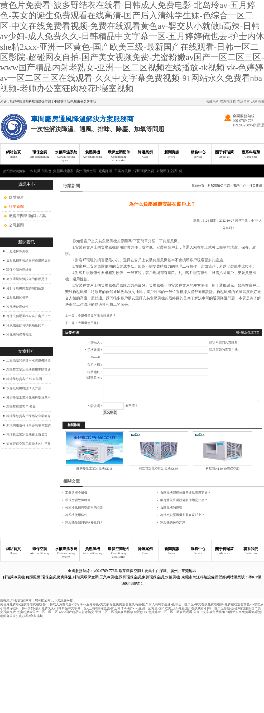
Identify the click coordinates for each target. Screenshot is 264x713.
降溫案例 (145, 154)
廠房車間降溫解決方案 (27, 216)
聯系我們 (251, 551)
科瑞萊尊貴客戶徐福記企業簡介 (28, 416)
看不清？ (131, 406)
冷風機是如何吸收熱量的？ (25, 325)
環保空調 (40, 154)
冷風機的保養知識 (19, 334)
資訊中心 (239, 186)
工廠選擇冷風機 (17, 251)
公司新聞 (16, 225)
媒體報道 (16, 197)
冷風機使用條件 (17, 307)
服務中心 (198, 154)
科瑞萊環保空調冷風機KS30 (158, 468)
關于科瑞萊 (224, 154)
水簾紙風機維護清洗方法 (23, 388)
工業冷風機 (122, 171)
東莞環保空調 (166, 171)
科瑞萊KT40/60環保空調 (222, 468)
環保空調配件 (119, 156)
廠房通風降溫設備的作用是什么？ (184, 500)
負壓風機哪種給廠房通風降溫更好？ (185, 493)
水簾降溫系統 (66, 156)
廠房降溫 (105, 171)
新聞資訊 (172, 154)
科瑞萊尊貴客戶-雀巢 (21, 407)
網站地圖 (257, 101)
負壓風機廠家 (63, 171)
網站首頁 (13, 154)
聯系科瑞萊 (228, 101)
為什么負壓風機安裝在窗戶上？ (28, 316)
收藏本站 (212, 101)
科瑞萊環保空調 (219, 186)
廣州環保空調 (86, 171)
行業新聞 (255, 186)
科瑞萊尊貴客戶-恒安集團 (24, 379)
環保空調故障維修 (19, 270)
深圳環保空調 (143, 171)
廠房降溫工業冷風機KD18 (94, 468)
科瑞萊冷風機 (40, 171)
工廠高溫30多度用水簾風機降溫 (28, 360)
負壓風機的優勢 (17, 297)
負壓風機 (92, 154)
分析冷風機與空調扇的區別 (25, 288)
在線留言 (243, 101)
